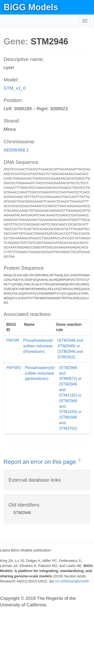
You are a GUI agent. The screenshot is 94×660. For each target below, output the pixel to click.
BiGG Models (31, 7)
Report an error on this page (41, 461)
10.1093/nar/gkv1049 (72, 581)
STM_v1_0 (15, 88)
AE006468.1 (16, 149)
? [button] (79, 460)
